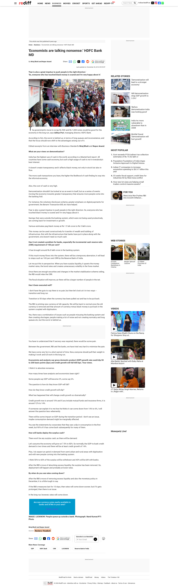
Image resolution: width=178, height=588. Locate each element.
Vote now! (52, 509)
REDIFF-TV (109, 3)
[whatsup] (162, 2)
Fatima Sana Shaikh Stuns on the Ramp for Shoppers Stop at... (127, 334)
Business (37, 45)
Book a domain (78, 577)
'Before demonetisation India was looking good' (140, 109)
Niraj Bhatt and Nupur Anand (41, 61)
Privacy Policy (91, 583)
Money (96, 577)
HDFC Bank (43, 548)
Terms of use (122, 583)
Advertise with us (72, 583)
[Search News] (134, 3)
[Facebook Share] (83, 62)
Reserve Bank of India (82, 548)
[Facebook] (159, 2)
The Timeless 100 (113, 577)
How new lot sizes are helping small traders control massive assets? (128, 183)
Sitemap (100, 583)
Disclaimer (82, 583)
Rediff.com (62, 583)
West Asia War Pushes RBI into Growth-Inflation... (134, 197)
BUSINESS (56, 3)
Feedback (107, 583)
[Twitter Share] (78, 62)
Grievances (131, 583)
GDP (32, 548)
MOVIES (66, 3)
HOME (40, 3)
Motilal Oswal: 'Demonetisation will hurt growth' (140, 136)
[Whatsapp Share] (74, 62)
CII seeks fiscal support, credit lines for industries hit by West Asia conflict (130, 177)
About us (114, 583)
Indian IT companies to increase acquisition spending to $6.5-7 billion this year (130, 169)
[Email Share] (70, 62)
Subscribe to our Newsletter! (84, 536)
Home (30, 45)
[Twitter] (152, 2)
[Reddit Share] (87, 62)
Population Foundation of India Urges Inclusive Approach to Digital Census (129, 162)
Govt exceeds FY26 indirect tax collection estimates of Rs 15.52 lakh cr (131, 156)
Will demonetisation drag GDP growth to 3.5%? (139, 95)
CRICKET (76, 3)
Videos (103, 577)
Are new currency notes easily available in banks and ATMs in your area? (52, 503)
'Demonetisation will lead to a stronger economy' (140, 82)
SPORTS (86, 3)
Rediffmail (88, 577)
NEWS (47, 3)
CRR (54, 548)
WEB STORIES (118, 240)
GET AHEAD (97, 3)
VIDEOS (115, 308)
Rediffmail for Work (65, 577)
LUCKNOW (65, 548)
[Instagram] (156, 2)
